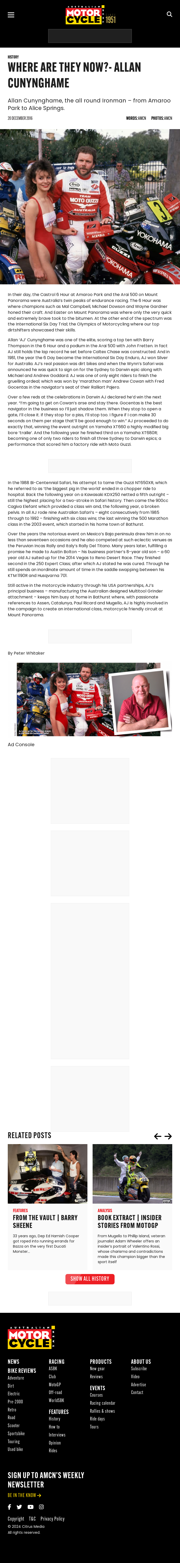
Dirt (11, 1396)
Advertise (138, 1395)
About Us (141, 1372)
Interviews (57, 1445)
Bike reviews (22, 1382)
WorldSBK (56, 1411)
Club (52, 1387)
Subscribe (139, 1379)
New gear (97, 1379)
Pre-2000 (15, 1412)
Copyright (16, 1529)
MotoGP (55, 1395)
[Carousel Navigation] (163, 1146)
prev (158, 1146)
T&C (32, 1529)
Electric (14, 1404)
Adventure (16, 1388)
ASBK (53, 1379)
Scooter (14, 1436)
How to (54, 1437)
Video (135, 1387)
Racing (57, 1372)
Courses (96, 1405)
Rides (53, 1461)
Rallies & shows (102, 1421)
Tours (94, 1437)
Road (11, 1428)
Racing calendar (103, 1413)
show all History (90, 1289)
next (168, 1146)
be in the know (22, 1505)
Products (101, 1372)
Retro (12, 1420)
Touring (14, 1452)
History (55, 1429)
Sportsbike (16, 1444)
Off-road (55, 1403)
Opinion (55, 1453)
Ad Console (21, 755)
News (13, 1372)
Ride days (97, 1429)
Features (59, 1423)
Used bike (15, 1459)
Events (97, 1399)
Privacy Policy (53, 1529)
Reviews (96, 1387)
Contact (137, 1403)
